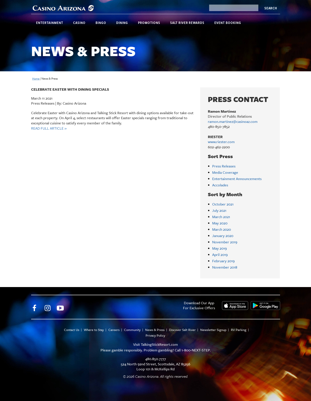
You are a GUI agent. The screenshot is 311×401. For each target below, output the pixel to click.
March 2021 (221, 216)
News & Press (155, 329)
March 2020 (221, 229)
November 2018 (224, 267)
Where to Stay (94, 329)
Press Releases (223, 166)
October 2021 (223, 204)
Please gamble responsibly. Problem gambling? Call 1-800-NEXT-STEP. (156, 350)
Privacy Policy (155, 335)
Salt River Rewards (187, 22)
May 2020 (219, 223)
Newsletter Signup (213, 329)
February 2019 (223, 261)
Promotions (149, 22)
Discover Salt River (182, 329)
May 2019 (219, 248)
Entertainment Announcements (237, 178)
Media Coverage (225, 172)
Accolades (220, 185)
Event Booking (227, 22)
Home (36, 78)
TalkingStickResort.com (159, 344)
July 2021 (219, 210)
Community (132, 329)
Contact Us (71, 329)
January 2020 (222, 235)
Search (270, 8)
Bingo (101, 22)
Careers (113, 329)
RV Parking (238, 329)
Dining (122, 22)
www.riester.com (221, 141)
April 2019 (220, 254)
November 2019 (224, 242)
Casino (79, 22)
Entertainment (49, 22)
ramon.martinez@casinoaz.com (232, 121)
